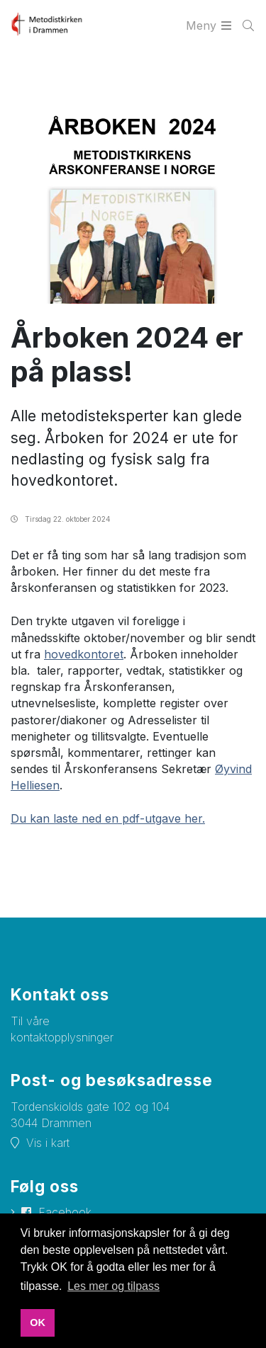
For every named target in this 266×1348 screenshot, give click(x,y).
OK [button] (37, 1322)
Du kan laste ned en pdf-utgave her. (108, 818)
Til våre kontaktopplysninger (62, 1029)
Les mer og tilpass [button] (113, 1286)
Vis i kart (48, 1143)
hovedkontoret (83, 654)
